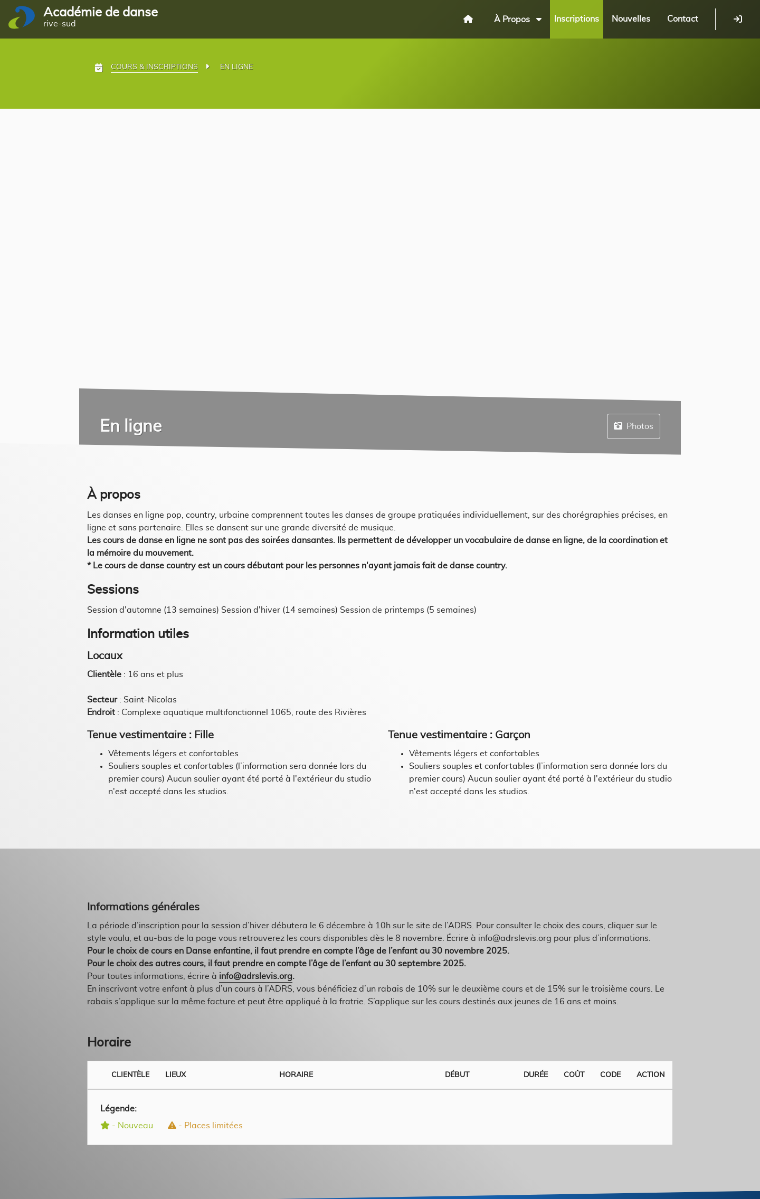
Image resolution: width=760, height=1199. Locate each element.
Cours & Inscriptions (154, 67)
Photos (633, 426)
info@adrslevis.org (255, 976)
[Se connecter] (737, 19)
